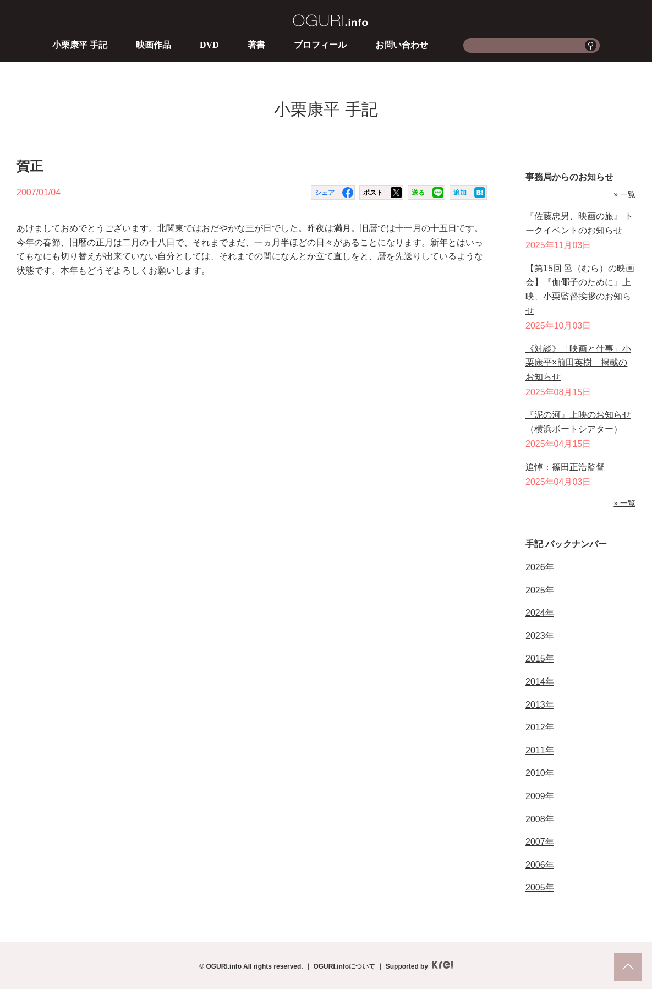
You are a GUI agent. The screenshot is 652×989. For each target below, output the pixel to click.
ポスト (373, 192)
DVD (209, 45)
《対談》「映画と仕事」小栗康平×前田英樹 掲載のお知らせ (578, 362)
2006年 (539, 865)
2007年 (539, 841)
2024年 (539, 613)
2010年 (539, 773)
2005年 (539, 887)
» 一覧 (624, 194)
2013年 (539, 704)
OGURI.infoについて (344, 966)
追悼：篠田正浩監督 (565, 467)
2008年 (539, 819)
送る (418, 192)
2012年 (539, 727)
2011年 (539, 750)
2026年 (539, 567)
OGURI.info (330, 20)
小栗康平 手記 (79, 45)
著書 (256, 45)
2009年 (539, 796)
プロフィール (320, 45)
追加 (460, 192)
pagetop (628, 967)
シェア (325, 192)
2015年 (539, 658)
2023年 (539, 636)
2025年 (539, 590)
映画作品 (153, 45)
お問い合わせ (401, 45)
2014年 (539, 681)
